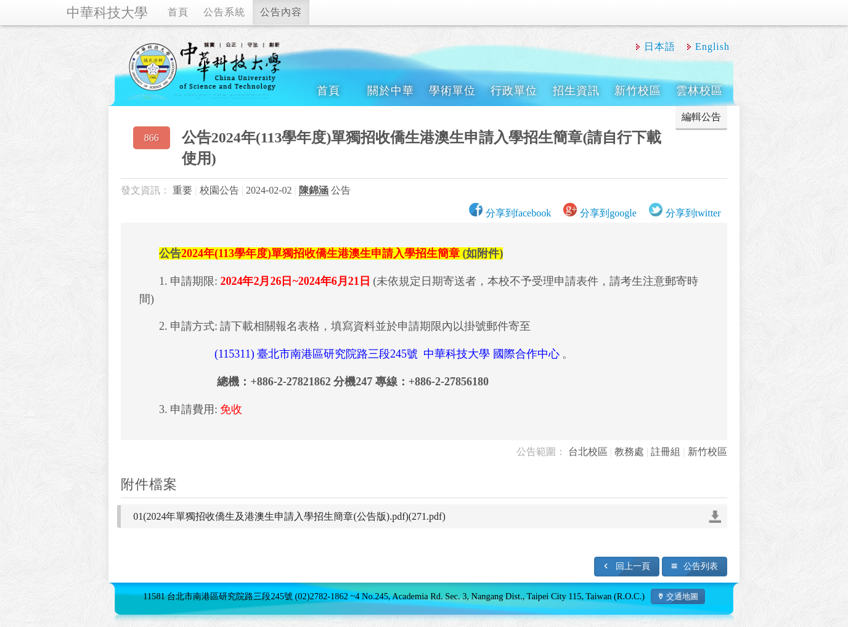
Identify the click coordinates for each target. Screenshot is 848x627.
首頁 (178, 12)
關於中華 (390, 90)
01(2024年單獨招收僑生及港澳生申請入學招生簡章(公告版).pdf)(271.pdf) (289, 516)
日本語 (659, 46)
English (712, 46)
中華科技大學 (107, 12)
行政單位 (514, 90)
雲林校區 (699, 90)
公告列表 (700, 566)
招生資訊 (576, 90)
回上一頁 (633, 566)
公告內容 (281, 12)
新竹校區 (637, 90)
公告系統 (224, 12)
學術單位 (452, 90)
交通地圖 (682, 596)
